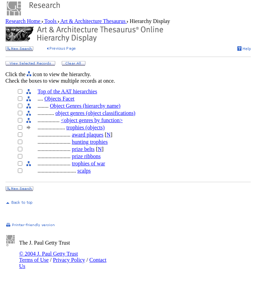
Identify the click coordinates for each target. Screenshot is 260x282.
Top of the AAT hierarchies (67, 91)
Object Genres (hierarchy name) (85, 106)
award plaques (87, 135)
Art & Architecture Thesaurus (93, 21)
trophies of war (88, 163)
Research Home (23, 21)
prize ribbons (86, 156)
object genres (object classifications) (95, 113)
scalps (84, 171)
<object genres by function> (91, 120)
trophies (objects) (85, 127)
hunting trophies (89, 142)
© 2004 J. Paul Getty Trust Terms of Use (48, 257)
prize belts (83, 149)
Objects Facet (59, 99)
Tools (50, 21)
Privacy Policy (69, 260)
